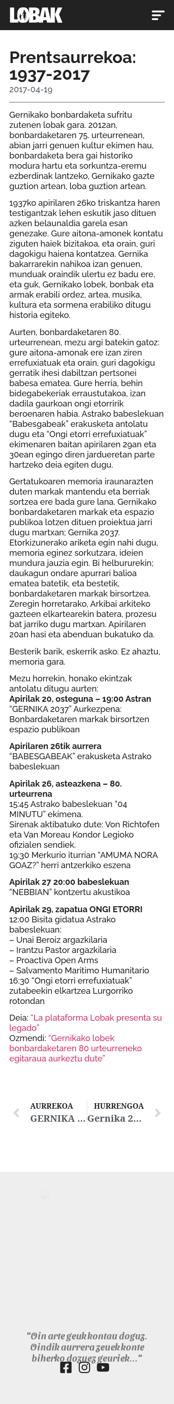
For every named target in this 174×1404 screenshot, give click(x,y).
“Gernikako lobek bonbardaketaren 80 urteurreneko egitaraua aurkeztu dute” (75, 1048)
